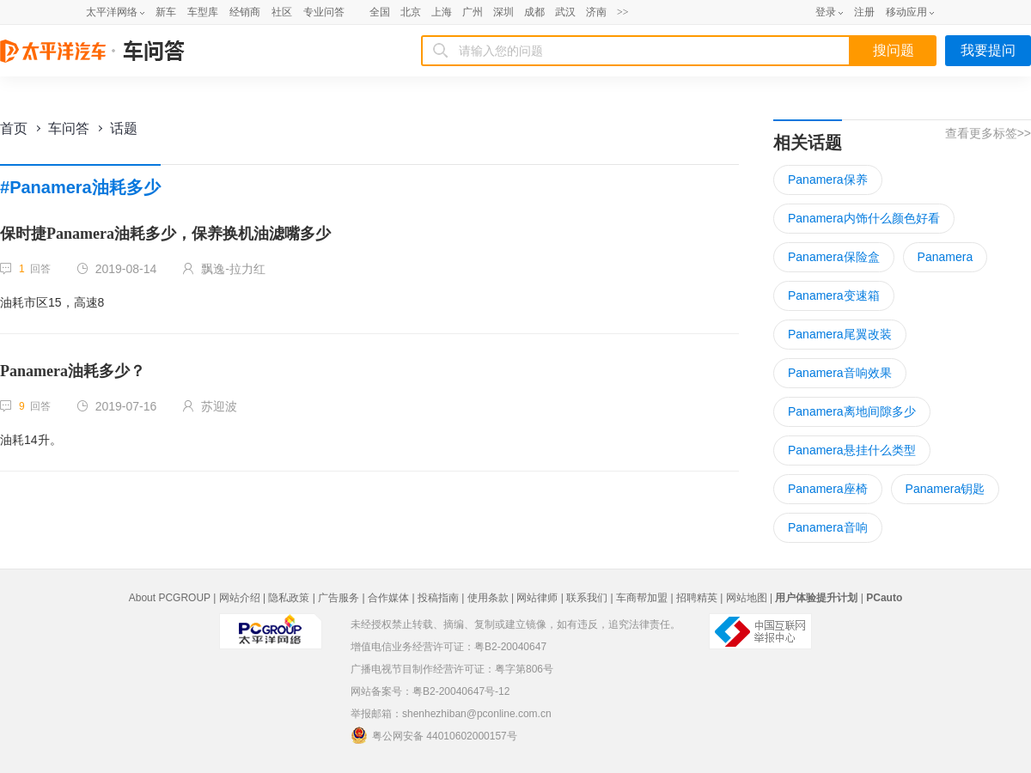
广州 (472, 12)
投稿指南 (438, 598)
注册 (864, 12)
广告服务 (338, 598)
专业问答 (324, 12)
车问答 (68, 128)
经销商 (244, 12)
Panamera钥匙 (945, 489)
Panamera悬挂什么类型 (852, 450)
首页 (13, 128)
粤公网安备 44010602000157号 (434, 735)
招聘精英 (696, 598)
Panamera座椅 (828, 489)
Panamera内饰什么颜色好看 (864, 218)
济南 (596, 12)
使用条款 (488, 598)
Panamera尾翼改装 (840, 334)
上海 (441, 12)
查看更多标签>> (988, 133)
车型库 (202, 12)
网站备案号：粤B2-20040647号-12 (430, 691)
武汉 (565, 12)
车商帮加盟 (642, 598)
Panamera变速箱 (834, 295)
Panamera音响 (828, 527)
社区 (281, 12)
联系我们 (586, 598)
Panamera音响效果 (840, 373)
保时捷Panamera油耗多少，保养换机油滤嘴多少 (165, 233)
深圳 (503, 12)
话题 (123, 128)
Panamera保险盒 (834, 257)
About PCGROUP (169, 598)
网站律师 (537, 598)
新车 (166, 12)
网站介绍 (239, 598)
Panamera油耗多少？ (72, 371)
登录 (825, 12)
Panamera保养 (828, 179)
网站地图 (746, 598)
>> (623, 12)
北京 (410, 12)
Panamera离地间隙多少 (852, 411)
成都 (534, 12)
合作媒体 (388, 598)
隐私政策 (288, 598)
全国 (379, 12)
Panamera (945, 257)
